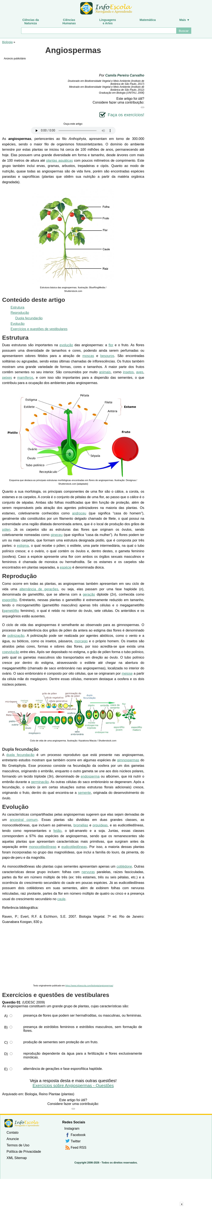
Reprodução (20, 312)
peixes (7, 377)
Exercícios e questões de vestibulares (39, 329)
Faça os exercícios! (126, 114)
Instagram (71, 1128)
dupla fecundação (20, 755)
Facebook (78, 1135)
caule (61, 899)
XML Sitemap (17, 1158)
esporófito (9, 600)
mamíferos (25, 377)
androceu (79, 513)
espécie (65, 567)
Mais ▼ (184, 20)
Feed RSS (78, 1147)
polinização (15, 635)
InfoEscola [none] (21, 1123)
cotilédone (124, 866)
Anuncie (13, 1139)
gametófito (11, 610)
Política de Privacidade (24, 1151)
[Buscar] (98, 31)
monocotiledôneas (42, 847)
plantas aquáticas (59, 160)
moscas (88, 356)
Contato (12, 1132)
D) (6, 1054)
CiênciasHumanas (69, 21)
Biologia (7, 42)
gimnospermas (128, 760)
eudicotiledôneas (74, 847)
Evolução (18, 323)
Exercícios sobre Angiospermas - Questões (73, 1085)
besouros (107, 356)
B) (6, 1027)
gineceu (56, 535)
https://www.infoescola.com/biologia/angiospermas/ (89, 985)
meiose (127, 673)
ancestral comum (23, 820)
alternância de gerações (38, 589)
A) (6, 1016)
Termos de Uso (18, 1145)
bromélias (80, 825)
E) (6, 1069)
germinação (40, 782)
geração (89, 594)
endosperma (90, 776)
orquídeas (100, 825)
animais (105, 372)
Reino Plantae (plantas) (56, 1094)
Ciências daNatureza (30, 21)
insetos (128, 372)
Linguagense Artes (107, 21)
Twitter (76, 1141)
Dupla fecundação (29, 318)
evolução (66, 345)
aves (139, 372)
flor (111, 345)
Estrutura (17, 307)
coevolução (10, 652)
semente (84, 792)
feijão (57, 831)
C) (6, 1042)
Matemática (148, 20)
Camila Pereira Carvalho (124, 75)
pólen (6, 529)
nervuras (88, 872)
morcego (81, 641)
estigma (23, 545)
